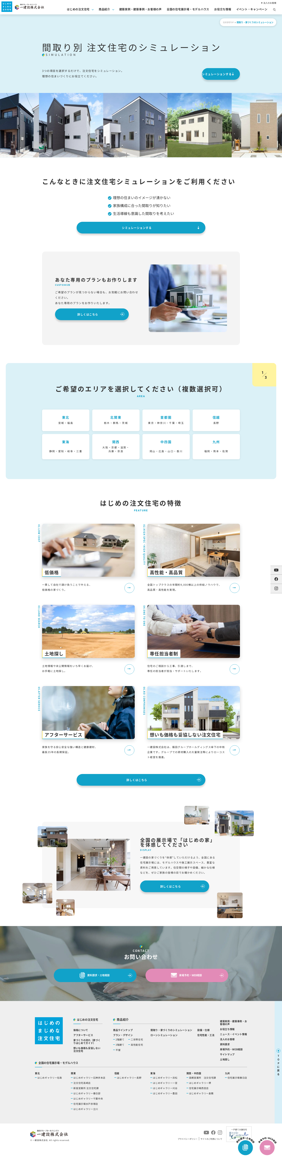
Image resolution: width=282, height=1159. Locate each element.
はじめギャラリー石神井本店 (89, 1091)
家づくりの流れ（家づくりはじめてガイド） (86, 1055)
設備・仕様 (203, 1043)
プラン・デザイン (123, 1048)
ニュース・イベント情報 (233, 1047)
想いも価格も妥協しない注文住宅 (86, 1063)
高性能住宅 (137, 1058)
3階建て (120, 1058)
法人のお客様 (268, 3)
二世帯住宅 (137, 1053)
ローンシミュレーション (164, 1048)
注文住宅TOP (227, 22)
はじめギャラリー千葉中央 (88, 1112)
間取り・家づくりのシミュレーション (171, 1043)
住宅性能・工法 (206, 1048)
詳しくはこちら (82, 314)
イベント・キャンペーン (251, 10)
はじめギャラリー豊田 (165, 1106)
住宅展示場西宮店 (199, 1101)
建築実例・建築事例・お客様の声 (140, 10)
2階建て (120, 1053)
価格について (80, 1043)
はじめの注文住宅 (78, 10)
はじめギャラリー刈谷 (165, 1101)
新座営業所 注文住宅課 (86, 1101)
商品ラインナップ (123, 1043)
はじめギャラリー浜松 (165, 1091)
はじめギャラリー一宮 (165, 1096)
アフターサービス (83, 1048)
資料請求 (225, 1057)
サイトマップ (227, 1067)
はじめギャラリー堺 (200, 1096)
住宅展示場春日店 (237, 1091)
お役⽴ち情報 (222, 10)
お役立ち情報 (227, 1042)
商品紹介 (104, 10)
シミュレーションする (204, 74)
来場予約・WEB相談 (184, 987)
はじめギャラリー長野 (129, 1091)
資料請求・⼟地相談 (93, 987)
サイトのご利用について (211, 1152)
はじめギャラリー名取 (49, 1091)
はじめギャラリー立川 (85, 1122)
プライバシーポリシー (187, 1152)
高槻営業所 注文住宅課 (202, 1091)
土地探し (225, 1072)
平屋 (118, 1063)
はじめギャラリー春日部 (86, 1106)
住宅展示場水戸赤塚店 (85, 1117)
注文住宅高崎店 (82, 1096)
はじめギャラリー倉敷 (201, 1106)
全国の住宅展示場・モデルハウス (188, 10)
